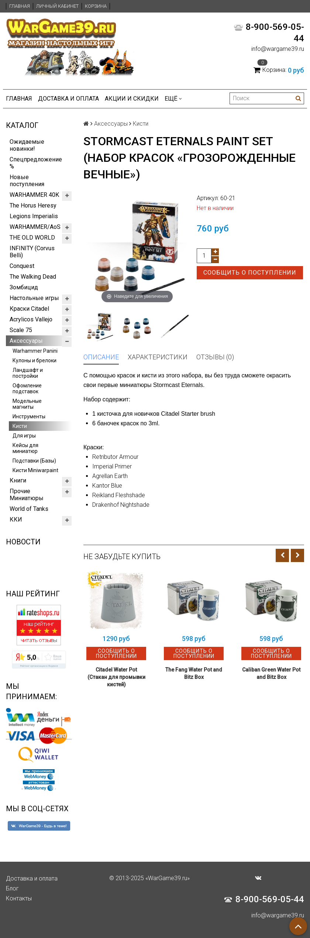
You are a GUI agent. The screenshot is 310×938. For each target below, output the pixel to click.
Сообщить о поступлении (249, 272)
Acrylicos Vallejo (31, 319)
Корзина (96, 6)
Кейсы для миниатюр (25, 448)
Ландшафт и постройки (28, 373)
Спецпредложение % (36, 163)
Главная (19, 6)
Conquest (22, 265)
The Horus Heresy (33, 205)
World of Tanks (29, 508)
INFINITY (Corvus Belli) (32, 252)
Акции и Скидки (132, 98)
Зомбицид (24, 287)
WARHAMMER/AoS (35, 226)
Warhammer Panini (35, 351)
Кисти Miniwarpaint (35, 470)
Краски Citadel (29, 308)
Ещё (173, 98)
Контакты (19, 898)
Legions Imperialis (34, 216)
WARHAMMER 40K (34, 194)
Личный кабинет (57, 6)
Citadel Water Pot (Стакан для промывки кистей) (116, 677)
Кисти (20, 426)
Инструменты (29, 416)
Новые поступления (27, 181)
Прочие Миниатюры (27, 495)
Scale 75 (21, 330)
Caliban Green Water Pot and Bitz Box (271, 673)
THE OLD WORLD (32, 237)
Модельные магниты (27, 404)
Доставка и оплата (68, 98)
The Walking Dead (33, 276)
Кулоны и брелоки (34, 360)
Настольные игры (34, 297)
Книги (18, 480)
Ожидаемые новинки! (27, 145)
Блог (12, 888)
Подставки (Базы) (34, 461)
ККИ (16, 519)
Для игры (24, 436)
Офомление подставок (27, 388)
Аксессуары (26, 340)
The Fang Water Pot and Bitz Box (193, 673)
